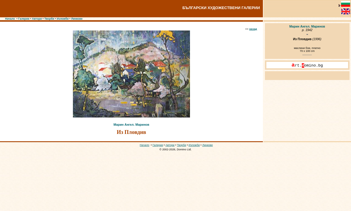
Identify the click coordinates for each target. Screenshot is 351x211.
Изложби (63, 18)
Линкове (77, 18)
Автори (37, 18)
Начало (10, 18)
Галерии (24, 18)
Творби (49, 18)
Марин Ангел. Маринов (131, 124)
